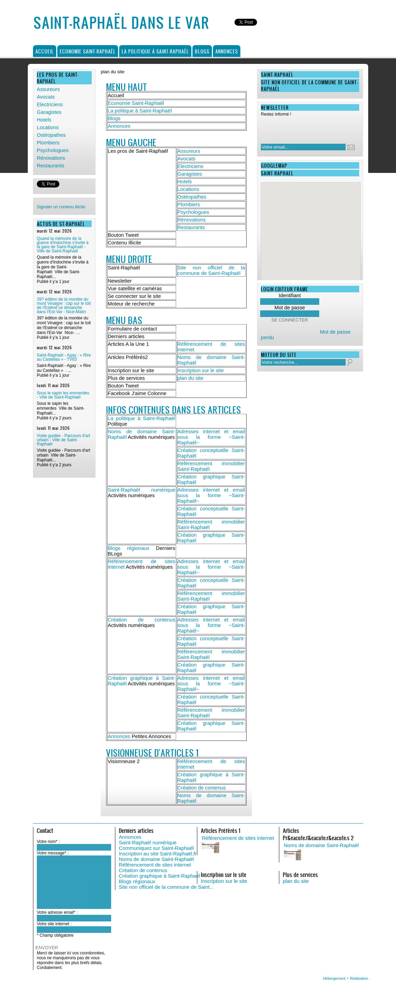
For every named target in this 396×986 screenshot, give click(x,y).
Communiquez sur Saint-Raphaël (156, 848)
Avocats (46, 97)
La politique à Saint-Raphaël (155, 51)
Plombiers (48, 142)
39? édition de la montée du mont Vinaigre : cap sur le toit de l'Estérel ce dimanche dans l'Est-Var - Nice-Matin (64, 305)
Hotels (44, 120)
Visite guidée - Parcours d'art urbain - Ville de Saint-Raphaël (63, 439)
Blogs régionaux (128, 548)
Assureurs (48, 89)
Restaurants (50, 165)
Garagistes (49, 112)
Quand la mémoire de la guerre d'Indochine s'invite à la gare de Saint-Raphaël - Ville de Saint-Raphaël (63, 244)
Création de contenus (141, 619)
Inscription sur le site (201, 370)
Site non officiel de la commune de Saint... (166, 887)
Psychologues (52, 150)
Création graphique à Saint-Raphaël (159, 876)
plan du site (191, 378)
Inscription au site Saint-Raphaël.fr (158, 854)
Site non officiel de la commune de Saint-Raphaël (211, 270)
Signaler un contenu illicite (61, 206)
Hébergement (334, 978)
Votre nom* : (48, 841)
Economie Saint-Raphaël (88, 51)
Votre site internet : (54, 923)
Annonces (226, 51)
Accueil (44, 51)
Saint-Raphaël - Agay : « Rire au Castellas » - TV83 (64, 357)
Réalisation (359, 978)
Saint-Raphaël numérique (141, 490)
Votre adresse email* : (57, 912)
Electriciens (50, 104)
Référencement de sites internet (155, 865)
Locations (48, 127)
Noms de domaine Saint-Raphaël (156, 859)
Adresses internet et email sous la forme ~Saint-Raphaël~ (211, 437)
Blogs (202, 51)
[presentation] (305, 128)
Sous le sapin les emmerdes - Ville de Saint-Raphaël (63, 395)
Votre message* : (52, 853)
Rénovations (51, 158)
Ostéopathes (51, 135)
